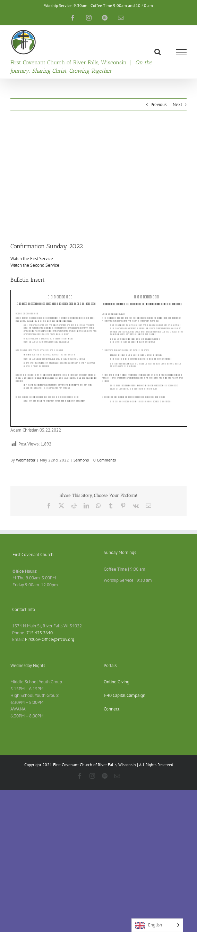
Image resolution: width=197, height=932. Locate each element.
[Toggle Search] (157, 51)
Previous (158, 104)
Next (177, 104)
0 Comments (104, 460)
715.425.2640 (39, 633)
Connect (111, 709)
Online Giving (116, 682)
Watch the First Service (31, 259)
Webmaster (25, 460)
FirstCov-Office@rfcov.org (49, 639)
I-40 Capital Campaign (124, 695)
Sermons (81, 460)
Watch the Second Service (34, 265)
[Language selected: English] (157, 925)
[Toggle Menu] (182, 52)
